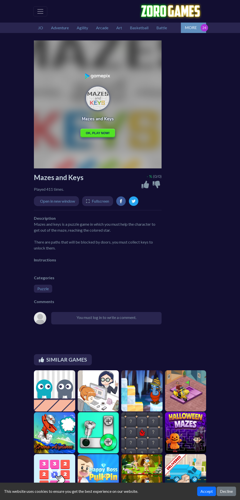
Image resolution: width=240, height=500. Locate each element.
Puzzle (43, 288)
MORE (191, 27)
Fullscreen (100, 201)
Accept (206, 491)
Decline (226, 491)
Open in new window (57, 201)
